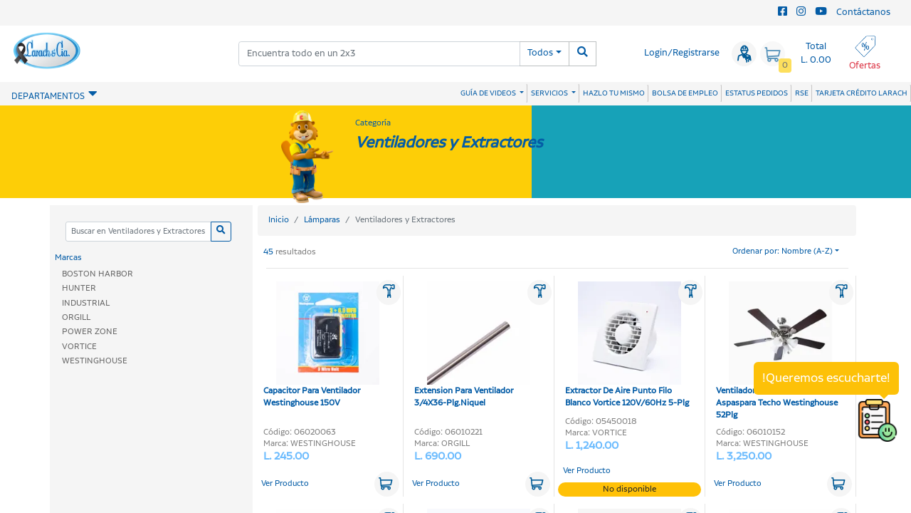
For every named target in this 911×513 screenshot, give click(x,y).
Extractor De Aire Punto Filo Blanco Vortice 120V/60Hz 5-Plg (627, 345)
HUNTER (79, 288)
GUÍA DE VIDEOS (488, 93)
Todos (540, 53)
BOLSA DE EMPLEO (685, 93)
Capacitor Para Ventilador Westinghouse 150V (321, 345)
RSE (802, 93)
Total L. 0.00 (816, 53)
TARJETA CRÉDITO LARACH (861, 93)
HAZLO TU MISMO (614, 93)
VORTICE (79, 347)
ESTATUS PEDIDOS (756, 93)
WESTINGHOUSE (94, 361)
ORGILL (76, 317)
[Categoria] (138, 232)
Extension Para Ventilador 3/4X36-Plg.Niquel (472, 345)
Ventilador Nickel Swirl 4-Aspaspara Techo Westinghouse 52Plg (777, 351)
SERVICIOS (550, 93)
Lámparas (322, 220)
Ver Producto (285, 483)
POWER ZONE (89, 332)
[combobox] (379, 53)
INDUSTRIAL (86, 303)
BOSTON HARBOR (97, 274)
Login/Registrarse (682, 53)
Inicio (278, 220)
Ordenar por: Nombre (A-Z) (782, 251)
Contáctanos (863, 12)
